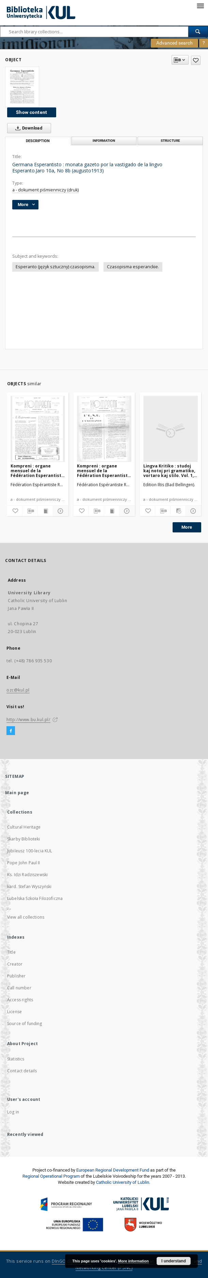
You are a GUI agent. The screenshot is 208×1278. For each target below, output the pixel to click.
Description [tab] (38, 141)
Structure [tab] (170, 140)
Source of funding (24, 1023)
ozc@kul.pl (18, 690)
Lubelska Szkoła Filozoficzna (35, 898)
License (14, 1012)
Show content (31, 112)
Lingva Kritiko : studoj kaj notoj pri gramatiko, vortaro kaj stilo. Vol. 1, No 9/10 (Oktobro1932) (169, 470)
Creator (14, 964)
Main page (17, 793)
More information (133, 1261)
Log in (13, 1112)
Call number (19, 988)
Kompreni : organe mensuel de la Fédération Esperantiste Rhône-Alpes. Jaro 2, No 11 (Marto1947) (37, 470)
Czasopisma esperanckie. (133, 267)
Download (27, 128)
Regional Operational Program (51, 1176)
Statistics (16, 1059)
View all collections (25, 917)
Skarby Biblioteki (23, 839)
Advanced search (174, 43)
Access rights (20, 1000)
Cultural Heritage (24, 827)
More (186, 527)
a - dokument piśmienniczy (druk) (45, 190)
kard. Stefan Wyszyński (29, 886)
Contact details (22, 1071)
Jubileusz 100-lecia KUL (29, 851)
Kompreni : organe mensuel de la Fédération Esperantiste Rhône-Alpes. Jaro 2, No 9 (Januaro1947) (103, 470)
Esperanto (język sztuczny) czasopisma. (55, 267)
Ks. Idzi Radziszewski (27, 874)
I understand (173, 1261)
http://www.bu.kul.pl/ (28, 719)
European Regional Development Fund (112, 1170)
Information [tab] (104, 140)
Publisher (16, 976)
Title (11, 952)
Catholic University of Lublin (122, 1182)
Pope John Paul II (23, 863)
